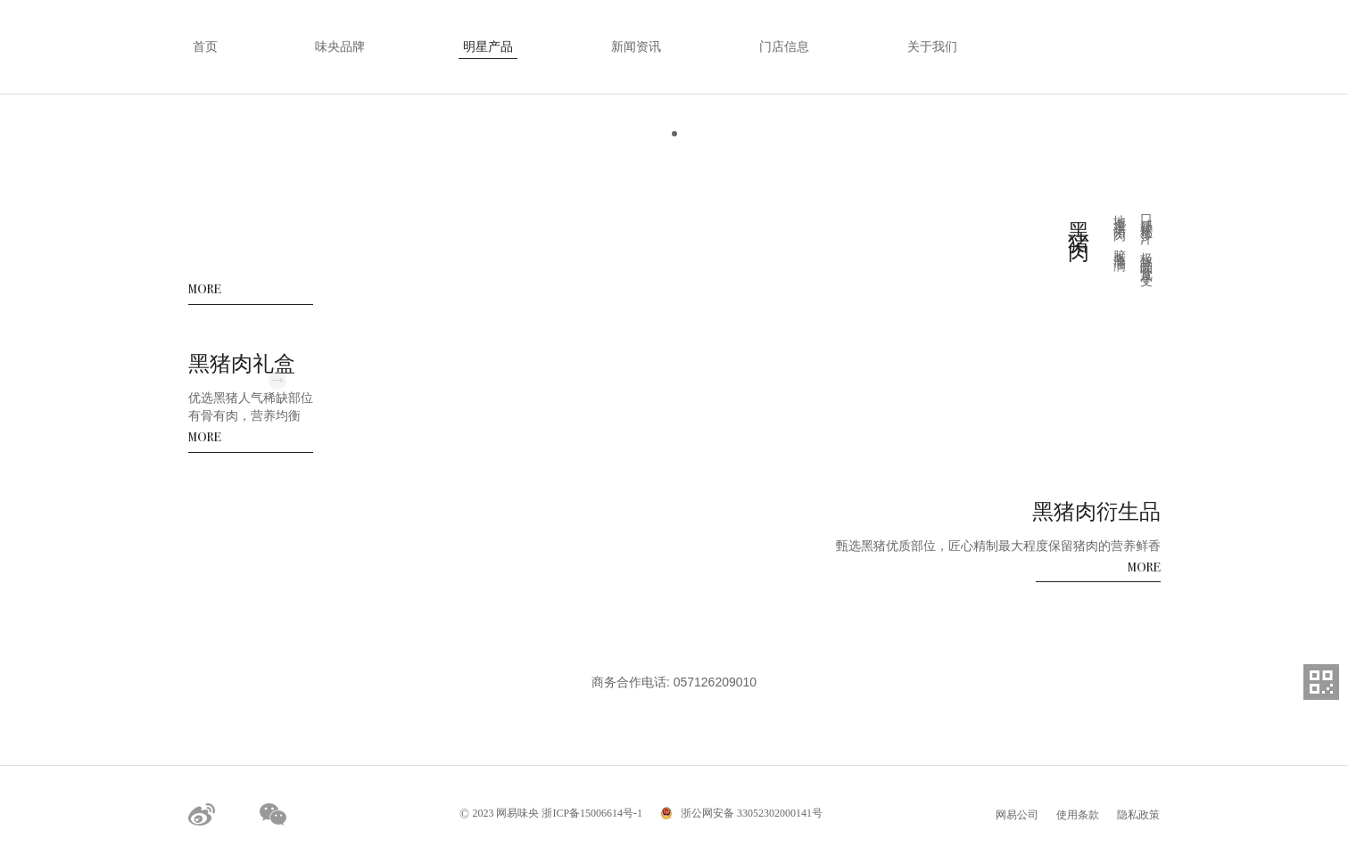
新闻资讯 (636, 46)
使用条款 (1077, 815)
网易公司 (1017, 815)
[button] (674, 133)
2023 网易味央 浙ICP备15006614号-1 (550, 813)
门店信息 (784, 46)
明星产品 (488, 46)
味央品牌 (340, 46)
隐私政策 (1138, 815)
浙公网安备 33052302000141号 (750, 813)
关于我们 (932, 46)
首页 (205, 46)
